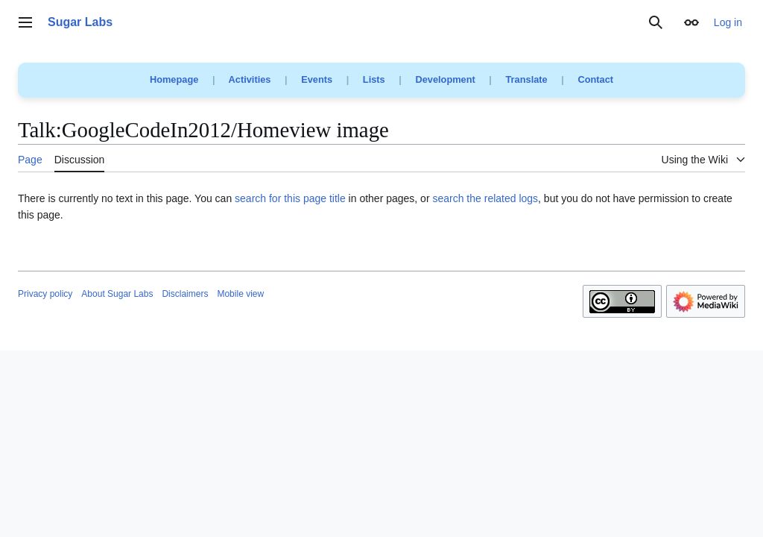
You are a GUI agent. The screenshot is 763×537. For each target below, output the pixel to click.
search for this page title (290, 198)
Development (445, 79)
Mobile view (240, 294)
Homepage (174, 79)
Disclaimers (185, 294)
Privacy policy (45, 294)
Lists (374, 79)
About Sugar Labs (117, 294)
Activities (250, 79)
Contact (595, 79)
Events (316, 79)
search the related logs (485, 198)
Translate (527, 79)
